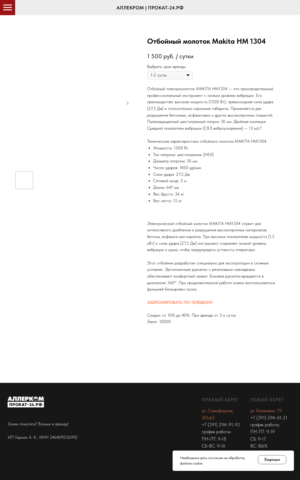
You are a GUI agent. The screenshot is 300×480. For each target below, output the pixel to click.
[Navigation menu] (7, 8)
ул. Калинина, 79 (266, 411)
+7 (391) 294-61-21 (268, 417)
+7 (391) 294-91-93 (221, 424)
